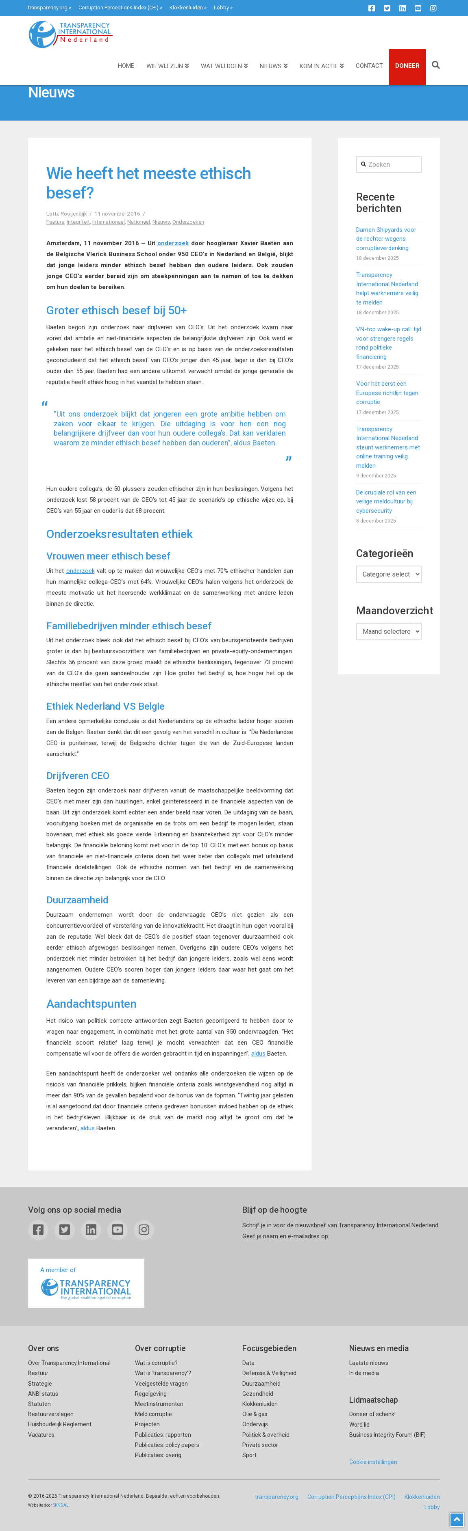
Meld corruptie (153, 1414)
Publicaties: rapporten (163, 1435)
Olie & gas (255, 1414)
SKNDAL (61, 1505)
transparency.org (47, 7)
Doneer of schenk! (372, 1414)
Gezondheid (257, 1394)
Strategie (40, 1383)
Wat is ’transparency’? (163, 1373)
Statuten (39, 1404)
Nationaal (138, 221)
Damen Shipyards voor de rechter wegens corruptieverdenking (386, 239)
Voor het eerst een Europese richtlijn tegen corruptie (387, 393)
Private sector (260, 1445)
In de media (364, 1373)
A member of (86, 1284)
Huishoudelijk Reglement (59, 1424)
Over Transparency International (69, 1363)
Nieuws (161, 221)
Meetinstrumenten (159, 1404)
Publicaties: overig (158, 1455)
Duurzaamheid (261, 1383)
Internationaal (108, 221)
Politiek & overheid (266, 1435)
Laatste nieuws (368, 1363)
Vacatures (41, 1435)
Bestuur (38, 1373)
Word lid (359, 1424)
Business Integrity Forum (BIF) (387, 1435)
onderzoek (173, 243)
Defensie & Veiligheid (269, 1373)
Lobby (221, 7)
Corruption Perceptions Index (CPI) (118, 7)
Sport (249, 1455)
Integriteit (78, 221)
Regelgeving (151, 1394)
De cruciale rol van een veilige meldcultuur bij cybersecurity (386, 501)
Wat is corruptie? (156, 1363)
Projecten (147, 1424)
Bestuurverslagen (51, 1414)
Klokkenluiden (186, 7)
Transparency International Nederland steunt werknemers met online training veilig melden (388, 447)
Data (248, 1363)
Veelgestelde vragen (161, 1383)
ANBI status (43, 1394)
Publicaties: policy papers (167, 1445)
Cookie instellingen (373, 1462)
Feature (55, 221)
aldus (243, 442)
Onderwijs (255, 1424)
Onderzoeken (188, 221)
